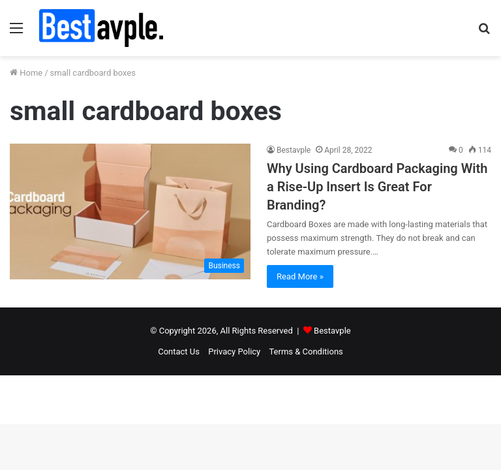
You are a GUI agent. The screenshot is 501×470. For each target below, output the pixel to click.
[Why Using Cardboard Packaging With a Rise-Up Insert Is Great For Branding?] (130, 211)
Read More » (300, 276)
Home (26, 73)
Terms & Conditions (305, 351)
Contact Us (179, 351)
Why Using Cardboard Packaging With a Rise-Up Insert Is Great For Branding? (377, 187)
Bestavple (294, 150)
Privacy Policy (234, 351)
